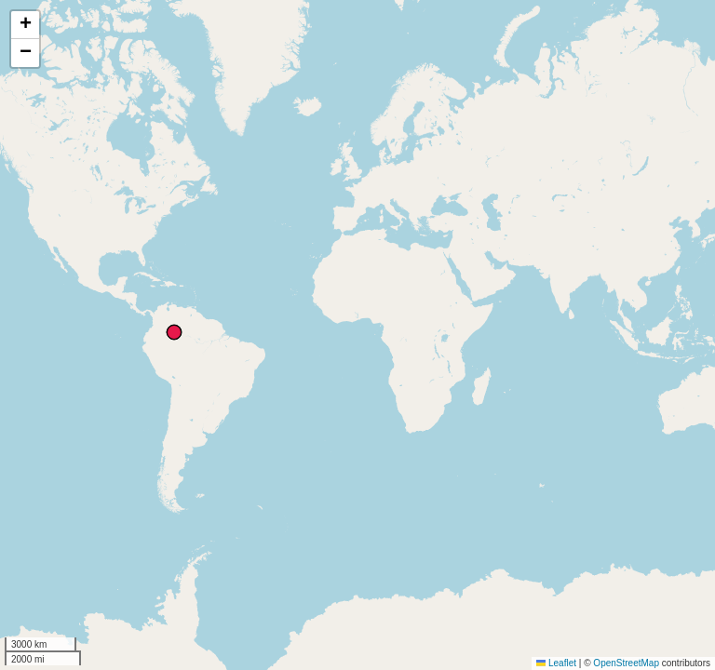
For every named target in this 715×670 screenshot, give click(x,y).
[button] (25, 25)
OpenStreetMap (626, 663)
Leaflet (556, 663)
